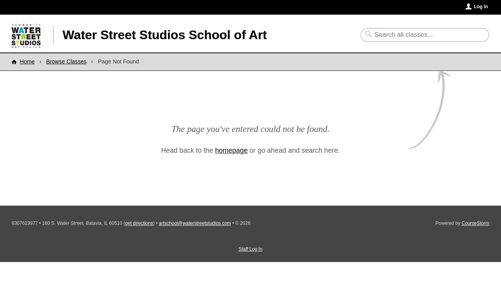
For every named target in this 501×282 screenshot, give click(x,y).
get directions (139, 223)
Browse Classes (66, 61)
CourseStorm (475, 223)
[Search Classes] (420, 35)
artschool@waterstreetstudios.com (195, 223)
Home (27, 61)
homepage (231, 150)
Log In (481, 6)
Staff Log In (250, 249)
